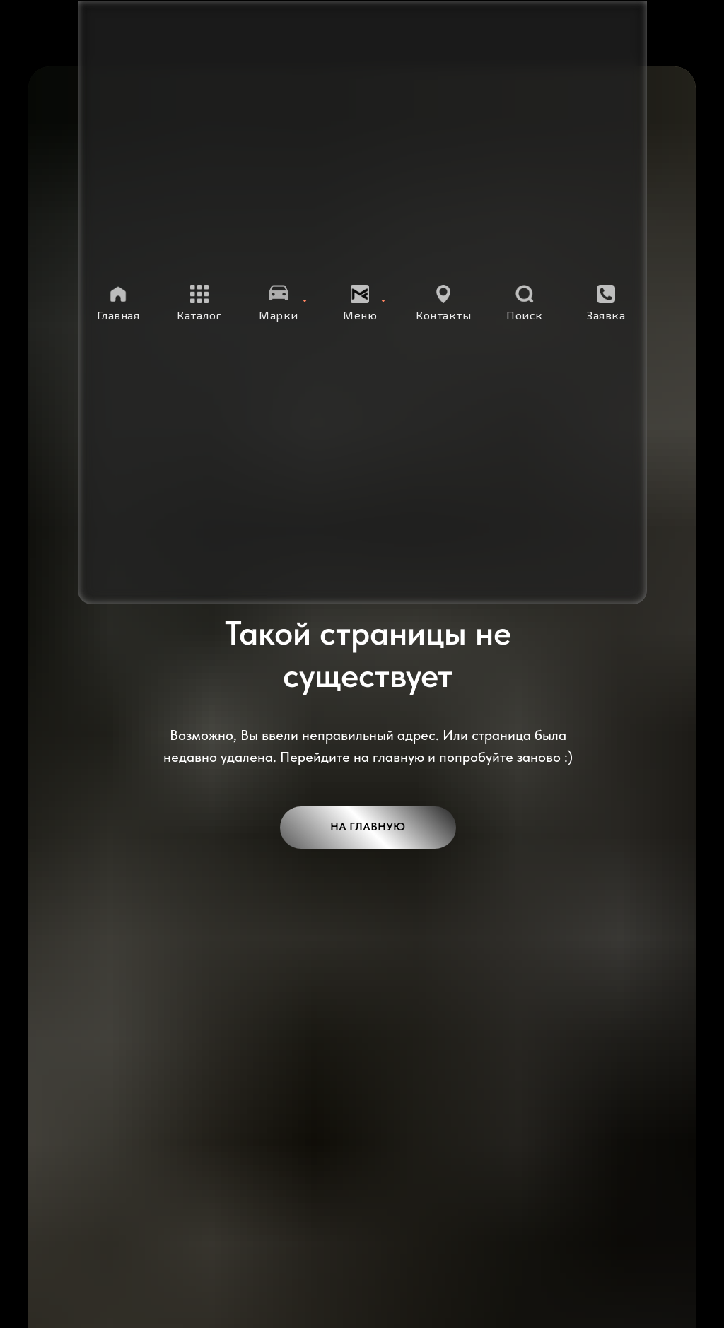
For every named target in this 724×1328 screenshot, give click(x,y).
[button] (606, 303)
